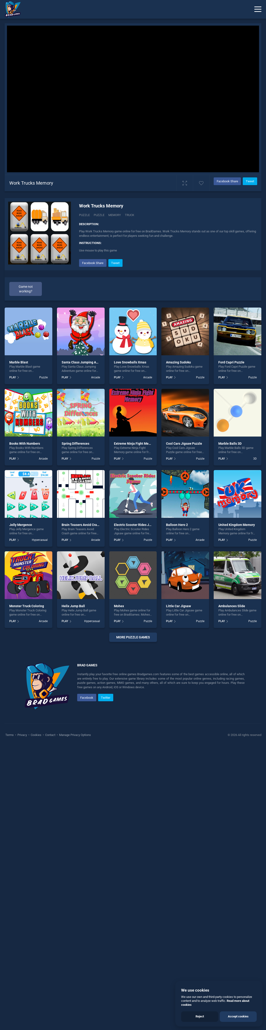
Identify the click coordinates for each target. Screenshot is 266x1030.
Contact (50, 861)
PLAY (12, 377)
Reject (200, 1016)
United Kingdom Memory (236, 525)
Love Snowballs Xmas (130, 362)
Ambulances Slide (231, 606)
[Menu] (257, 9)
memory (114, 215)
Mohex (119, 606)
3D (255, 458)
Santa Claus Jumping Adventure (85, 362)
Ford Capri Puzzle (231, 362)
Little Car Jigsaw (178, 606)
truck (129, 215)
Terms (9, 861)
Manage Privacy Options (74, 861)
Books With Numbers (24, 443)
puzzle (99, 215)
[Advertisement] (133, 710)
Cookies (36, 861)
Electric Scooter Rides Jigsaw (136, 525)
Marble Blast (18, 362)
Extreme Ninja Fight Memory (135, 443)
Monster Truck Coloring (26, 606)
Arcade (95, 377)
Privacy (22, 861)
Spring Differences (75, 443)
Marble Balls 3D (230, 443)
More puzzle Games (133, 637)
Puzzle (84, 215)
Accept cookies (238, 1016)
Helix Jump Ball (73, 606)
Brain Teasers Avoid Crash (81, 525)
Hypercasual (40, 540)
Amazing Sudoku (178, 362)
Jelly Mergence (20, 525)
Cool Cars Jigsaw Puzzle (184, 443)
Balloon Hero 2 (177, 525)
